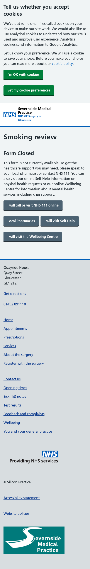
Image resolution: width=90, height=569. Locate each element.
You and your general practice (27, 431)
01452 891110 (14, 304)
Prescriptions (13, 337)
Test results (12, 405)
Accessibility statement (21, 498)
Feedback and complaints (23, 414)
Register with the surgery (23, 363)
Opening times (15, 388)
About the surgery (18, 354)
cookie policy (62, 63)
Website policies (16, 513)
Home (8, 320)
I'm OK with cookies (23, 74)
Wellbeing (11, 422)
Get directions (14, 293)
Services (9, 346)
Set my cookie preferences (28, 90)
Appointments (15, 328)
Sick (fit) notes (14, 396)
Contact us (11, 379)
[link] (33, 205)
